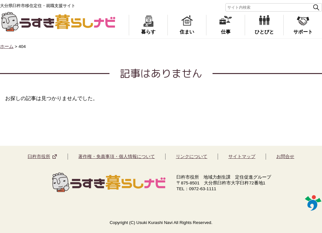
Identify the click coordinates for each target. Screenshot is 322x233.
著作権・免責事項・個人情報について (116, 156)
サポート (303, 31)
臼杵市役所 (39, 156)
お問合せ (285, 156)
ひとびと (264, 31)
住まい (187, 31)
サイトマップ (241, 156)
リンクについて (191, 156)
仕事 (226, 31)
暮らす (148, 31)
